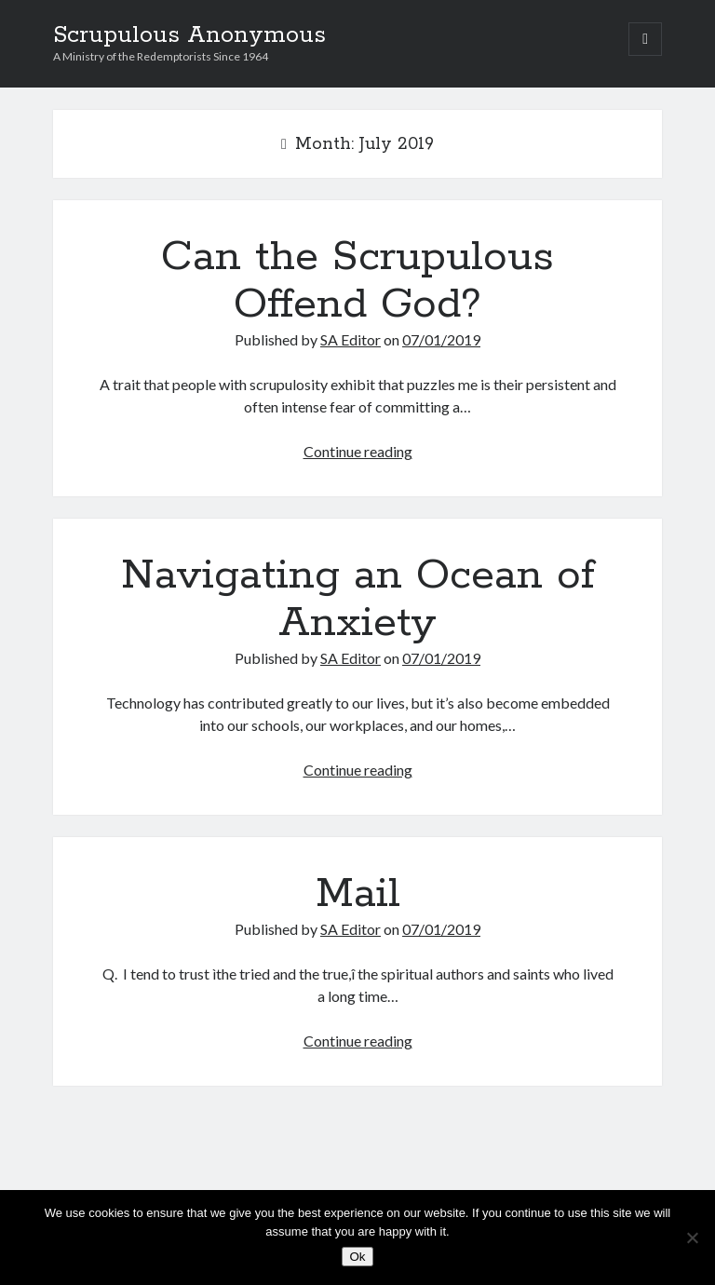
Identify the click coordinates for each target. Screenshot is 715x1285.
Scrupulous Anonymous (189, 35)
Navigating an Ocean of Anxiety (358, 599)
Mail (358, 894)
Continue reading (358, 451)
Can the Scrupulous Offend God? (357, 280)
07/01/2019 (441, 339)
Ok (357, 1257)
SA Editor (350, 339)
